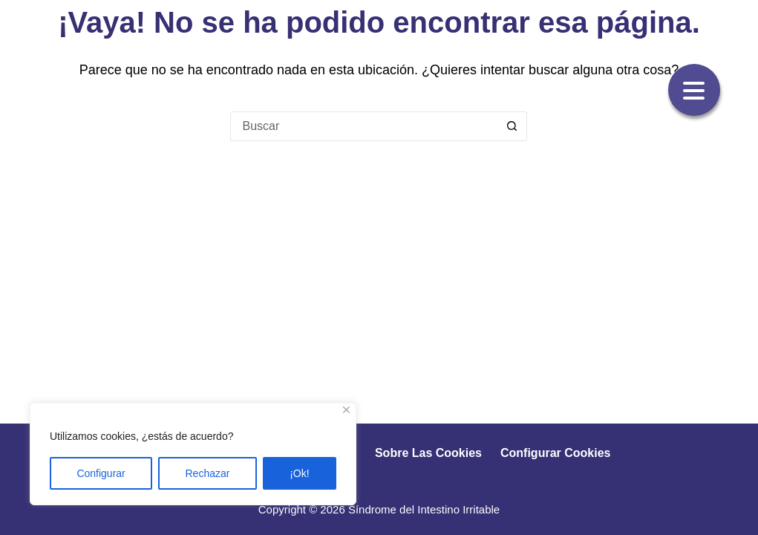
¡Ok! (299, 473)
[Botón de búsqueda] (512, 126)
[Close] (346, 409)
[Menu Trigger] (694, 90)
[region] (193, 454)
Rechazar (208, 473)
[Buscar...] (363, 126)
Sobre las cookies (428, 453)
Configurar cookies (555, 453)
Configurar (100, 473)
